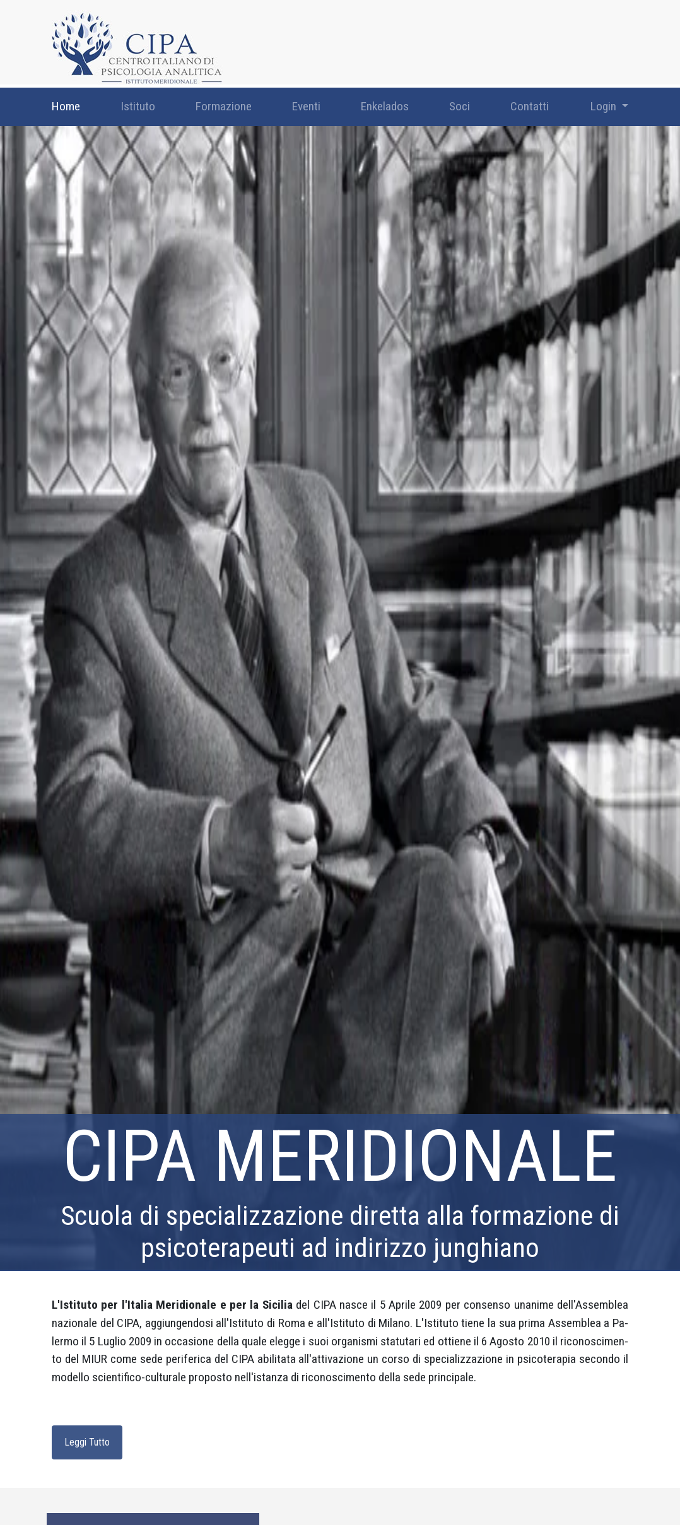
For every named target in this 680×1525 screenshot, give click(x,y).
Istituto (137, 106)
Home (66, 106)
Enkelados (385, 106)
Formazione (224, 106)
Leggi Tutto (87, 1442)
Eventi (306, 106)
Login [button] (604, 106)
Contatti (529, 106)
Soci (459, 106)
